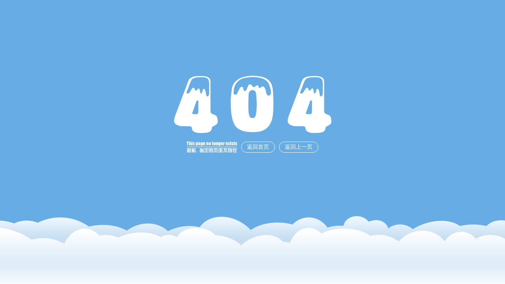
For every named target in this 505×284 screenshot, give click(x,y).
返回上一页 (298, 147)
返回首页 (258, 147)
